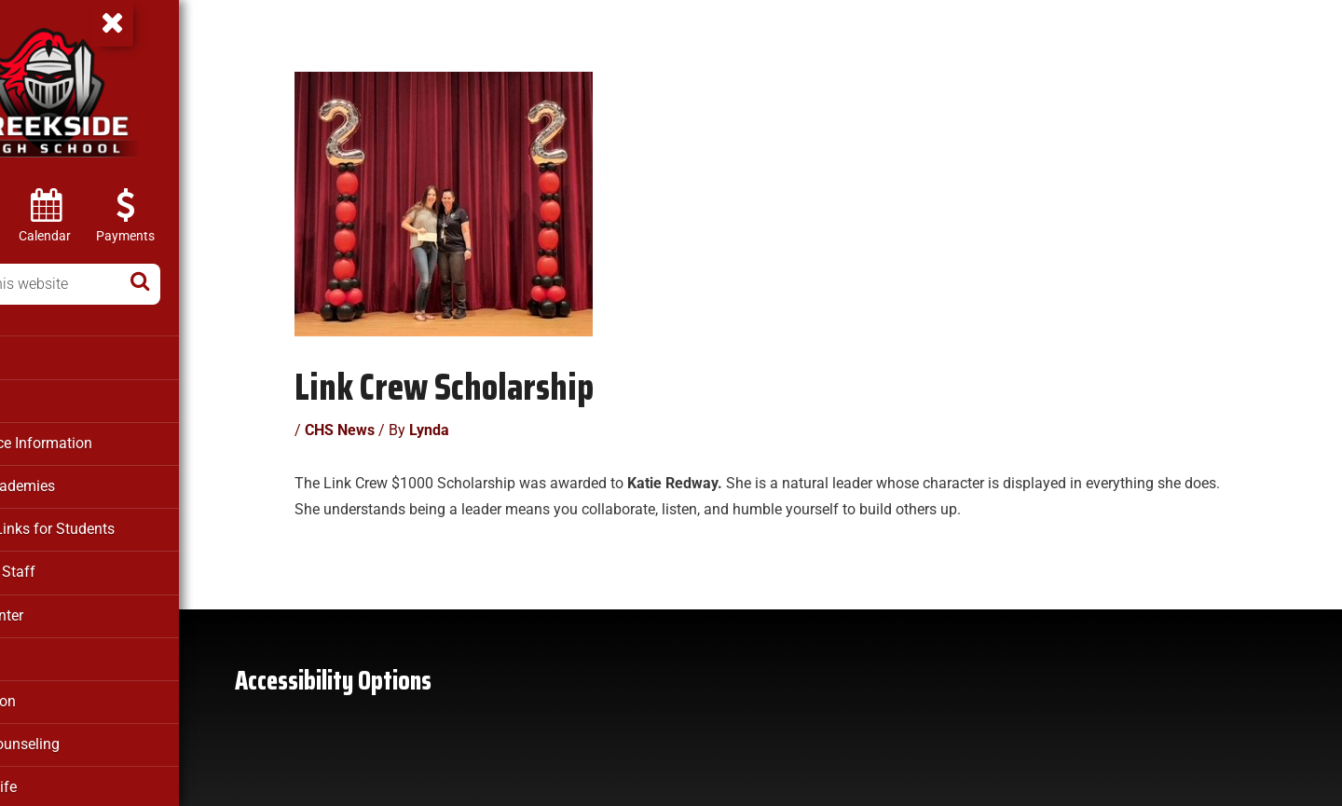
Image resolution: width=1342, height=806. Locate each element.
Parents (42, 650)
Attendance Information (92, 440)
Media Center (60, 608)
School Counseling (77, 734)
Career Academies (76, 482)
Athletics (47, 398)
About (37, 356)
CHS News (381, 419)
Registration (56, 692)
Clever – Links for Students (103, 524)
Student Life (56, 776)
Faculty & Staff (64, 566)
